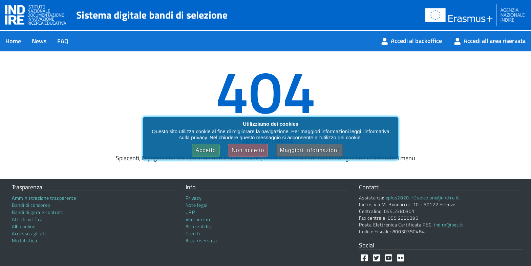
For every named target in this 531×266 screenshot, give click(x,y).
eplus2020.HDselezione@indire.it (422, 197)
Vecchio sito (199, 219)
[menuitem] (13, 41)
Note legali (197, 205)
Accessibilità (199, 226)
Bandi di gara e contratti (38, 212)
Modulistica (24, 240)
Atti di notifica (27, 219)
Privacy (194, 197)
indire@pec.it (448, 224)
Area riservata (201, 240)
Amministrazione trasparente (44, 197)
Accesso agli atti (30, 233)
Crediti (193, 233)
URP (190, 212)
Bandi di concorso (31, 205)
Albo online (24, 226)
